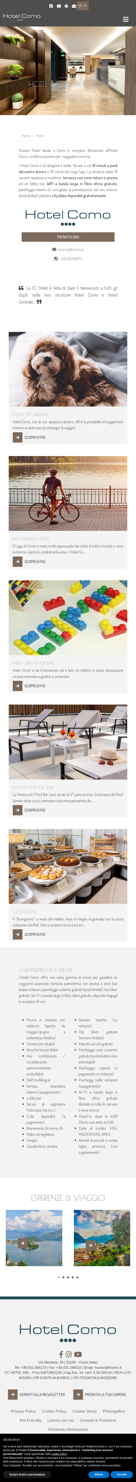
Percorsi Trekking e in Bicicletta (102, 1234)
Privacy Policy (23, 1411)
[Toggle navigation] (126, 19)
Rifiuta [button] (99, 1477)
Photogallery (114, 1411)
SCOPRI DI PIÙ (34, 437)
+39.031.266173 (50, 6)
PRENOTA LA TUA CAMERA (105, 1394)
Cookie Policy (54, 1411)
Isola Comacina (34, 1235)
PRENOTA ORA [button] (68, 236)
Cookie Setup (85, 1411)
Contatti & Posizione (98, 1420)
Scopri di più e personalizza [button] (27, 1477)
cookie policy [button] (59, 1457)
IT (81, 5)
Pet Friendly (30, 1420)
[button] (58, 1277)
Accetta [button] (122, 1477)
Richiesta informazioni (68, 1429)
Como (65, 6)
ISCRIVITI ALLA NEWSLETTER (42, 1394)
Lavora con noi (72, 6)
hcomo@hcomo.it (57, 6)
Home (26, 135)
